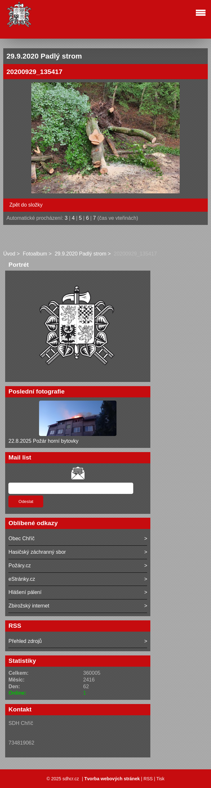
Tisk (160, 778)
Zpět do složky (26, 205)
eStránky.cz (21, 579)
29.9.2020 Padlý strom (80, 253)
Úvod (9, 253)
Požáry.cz (19, 565)
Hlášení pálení (24, 592)
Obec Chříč (21, 538)
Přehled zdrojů (25, 641)
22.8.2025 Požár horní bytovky (43, 441)
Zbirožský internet (28, 605)
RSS (148, 778)
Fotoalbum (35, 253)
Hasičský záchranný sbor (37, 552)
